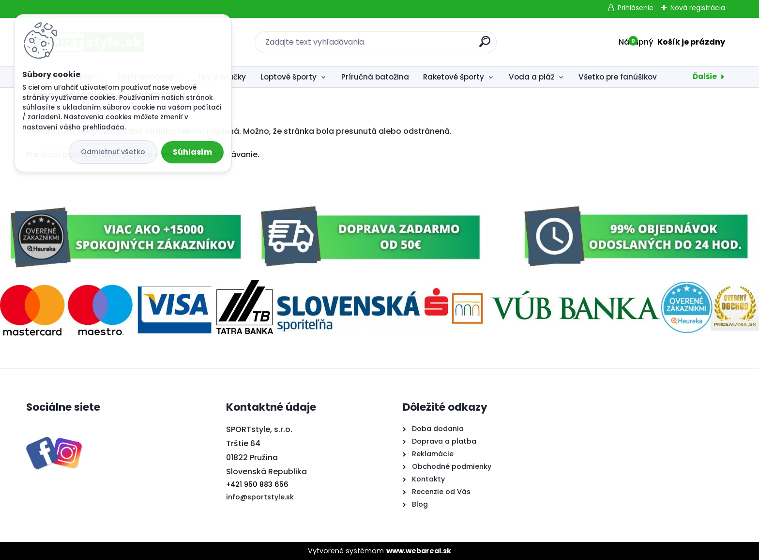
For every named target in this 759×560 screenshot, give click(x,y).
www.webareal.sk (418, 551)
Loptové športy (288, 77)
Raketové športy (453, 77)
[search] (484, 45)
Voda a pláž (531, 77)
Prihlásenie (635, 8)
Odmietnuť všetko (113, 152)
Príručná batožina (375, 77)
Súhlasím (192, 152)
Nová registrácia (697, 8)
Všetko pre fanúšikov (617, 77)
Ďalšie (705, 76)
